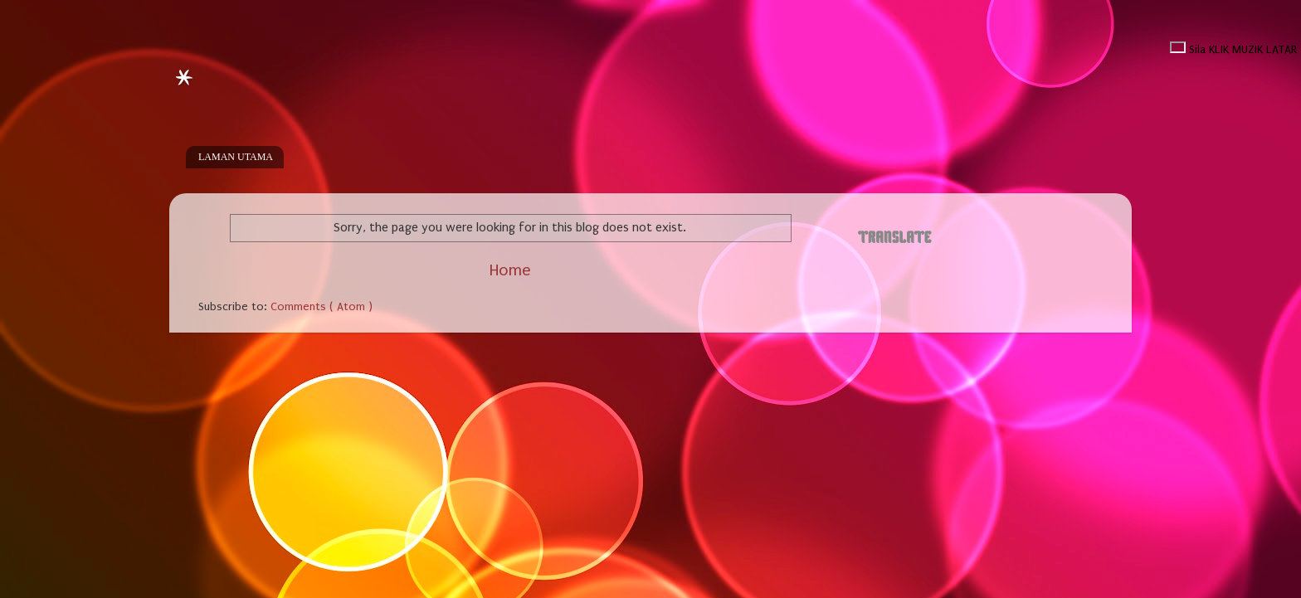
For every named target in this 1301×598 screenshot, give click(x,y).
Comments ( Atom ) (321, 307)
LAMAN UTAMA (235, 157)
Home (510, 270)
